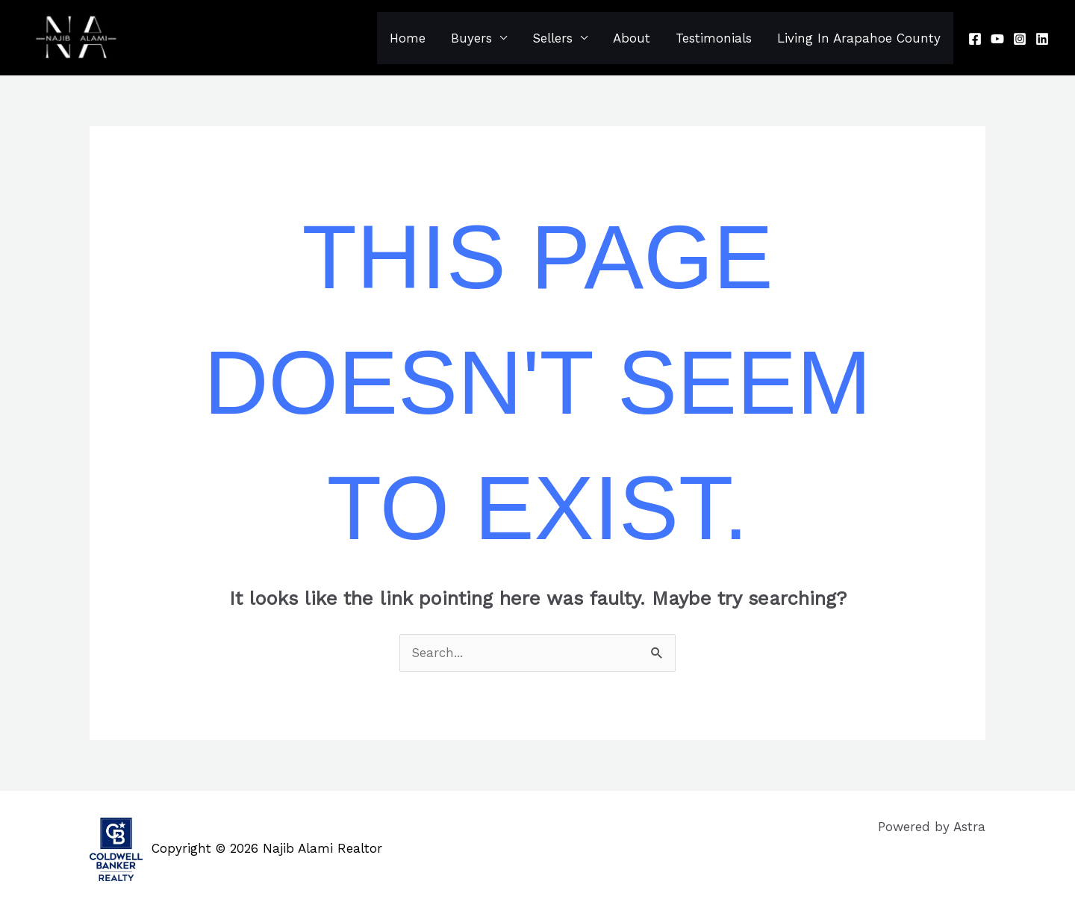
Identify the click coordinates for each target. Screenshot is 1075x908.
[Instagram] (1019, 39)
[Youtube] (997, 39)
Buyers (471, 38)
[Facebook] (975, 39)
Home (408, 38)
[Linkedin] (1042, 39)
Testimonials (714, 38)
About (631, 38)
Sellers (552, 38)
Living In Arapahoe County (859, 38)
